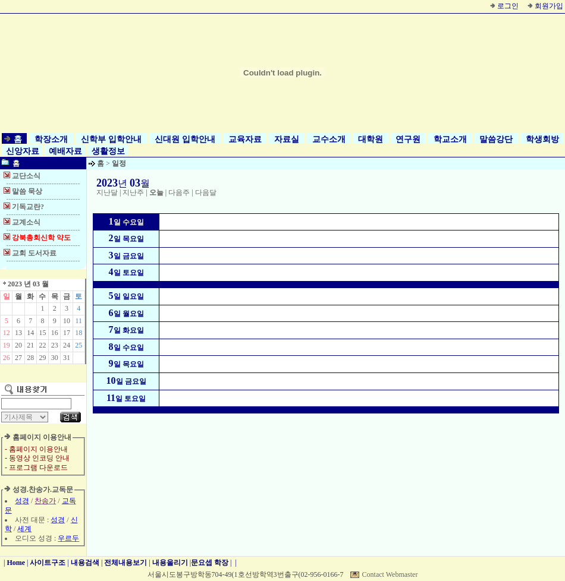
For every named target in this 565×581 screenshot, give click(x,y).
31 (66, 357)
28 (30, 357)
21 (30, 345)
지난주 (133, 192)
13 (18, 333)
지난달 (107, 192)
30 (54, 357)
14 (30, 333)
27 (18, 357)
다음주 (179, 192)
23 (54, 345)
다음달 (205, 192)
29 (42, 357)
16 (54, 333)
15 (42, 333)
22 (42, 345)
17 (66, 333)
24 (66, 345)
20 (18, 345)
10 (66, 321)
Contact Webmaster (390, 574)
